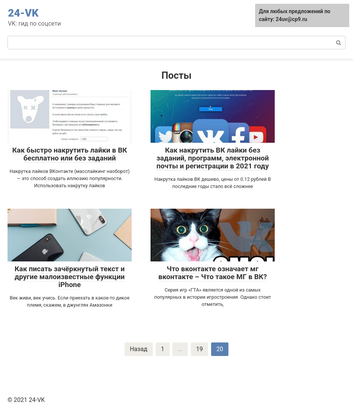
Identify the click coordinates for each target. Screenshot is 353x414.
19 (199, 349)
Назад (139, 349)
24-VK (23, 13)
